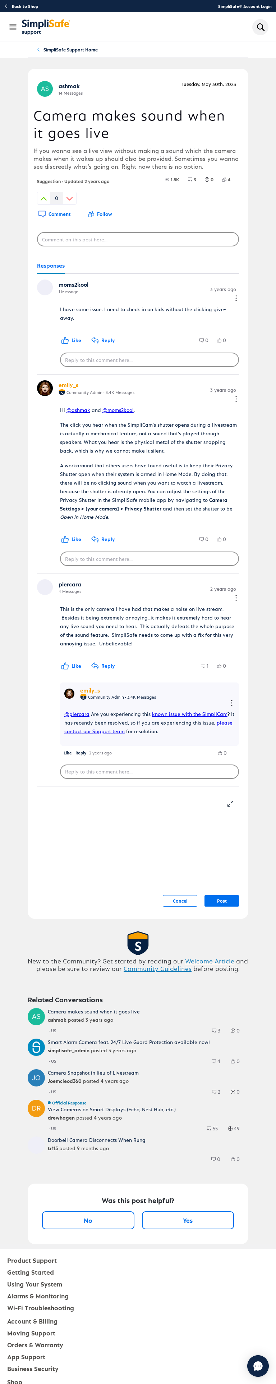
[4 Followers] (230, 179)
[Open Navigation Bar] (13, 27)
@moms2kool (118, 410)
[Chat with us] (238, 1366)
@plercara (76, 714)
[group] (172, 179)
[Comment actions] (236, 298)
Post (222, 900)
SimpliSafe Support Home (70, 49)
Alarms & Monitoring (38, 1295)
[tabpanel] (138, 530)
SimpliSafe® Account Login (245, 6)
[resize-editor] (233, 802)
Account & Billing (32, 1321)
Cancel (180, 900)
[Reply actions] (232, 703)
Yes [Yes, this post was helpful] (188, 1220)
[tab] (51, 266)
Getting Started (30, 1272)
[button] (68, 753)
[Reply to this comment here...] (149, 360)
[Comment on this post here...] (138, 239)
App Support (26, 1356)
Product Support (32, 1260)
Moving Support (31, 1333)
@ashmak (78, 410)
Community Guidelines (158, 968)
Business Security (33, 1368)
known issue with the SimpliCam (189, 714)
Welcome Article (209, 961)
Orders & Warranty (35, 1344)
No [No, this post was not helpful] (88, 1220)
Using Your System (34, 1284)
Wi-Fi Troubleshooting (40, 1307)
